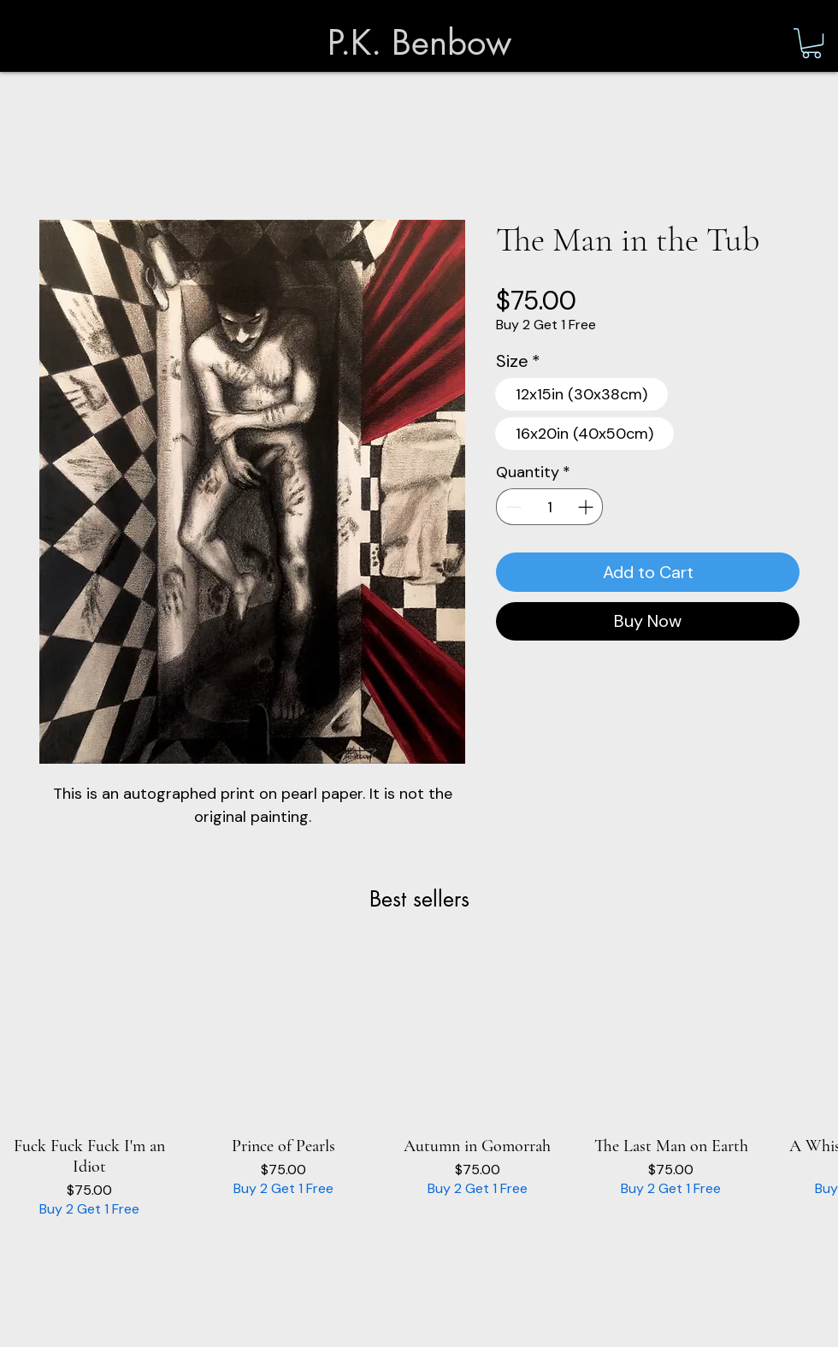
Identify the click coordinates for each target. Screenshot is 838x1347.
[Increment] (587, 506)
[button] (811, 43)
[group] (419, 1082)
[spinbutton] (549, 506)
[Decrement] (512, 506)
